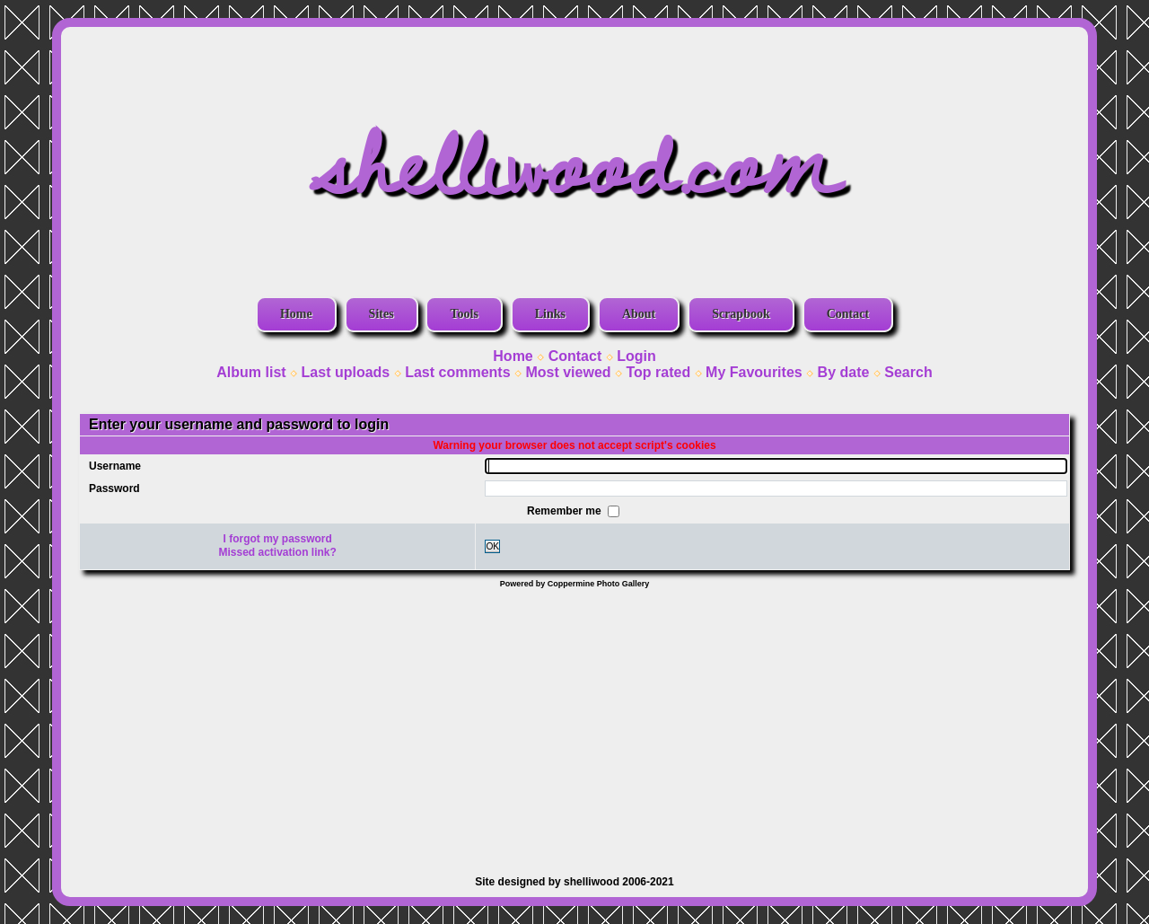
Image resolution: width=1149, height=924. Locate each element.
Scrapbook (741, 314)
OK (492, 546)
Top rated (658, 372)
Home (296, 314)
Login (636, 356)
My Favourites (754, 372)
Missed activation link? (278, 552)
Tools (464, 314)
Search (908, 372)
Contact (848, 314)
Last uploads (346, 372)
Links (550, 314)
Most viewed (567, 372)
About (638, 314)
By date (844, 372)
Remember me (565, 510)
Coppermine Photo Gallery (599, 583)
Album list (250, 372)
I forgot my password (278, 538)
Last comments (457, 372)
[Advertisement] (574, 723)
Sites (381, 314)
